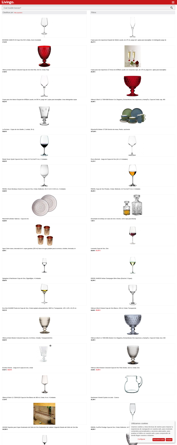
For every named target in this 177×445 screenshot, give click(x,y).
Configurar (141, 439)
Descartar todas (158, 439)
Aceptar (169, 439)
